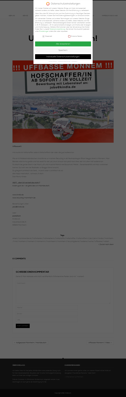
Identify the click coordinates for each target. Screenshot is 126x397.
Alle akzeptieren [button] (63, 42)
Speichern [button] (63, 49)
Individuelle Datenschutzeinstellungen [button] (63, 55)
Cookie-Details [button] (53, 60)
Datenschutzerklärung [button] (64, 60)
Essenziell (47, 35)
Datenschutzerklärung (57, 28)
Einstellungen (44, 30)
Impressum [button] (74, 60)
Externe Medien (75, 35)
